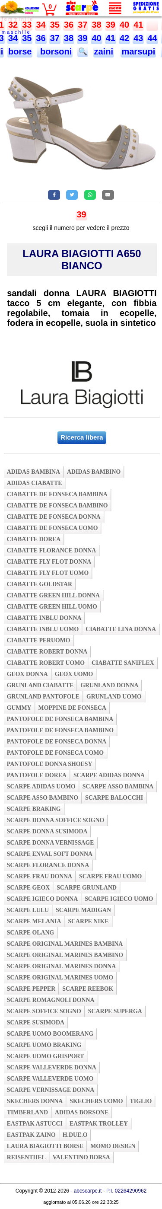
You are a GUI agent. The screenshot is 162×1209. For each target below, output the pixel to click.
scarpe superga (115, 1011)
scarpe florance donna (48, 865)
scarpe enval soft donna (49, 854)
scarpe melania (34, 921)
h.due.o (75, 1135)
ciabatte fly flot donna (49, 561)
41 (138, 24)
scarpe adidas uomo (41, 786)
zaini (103, 51)
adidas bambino (94, 472)
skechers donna (35, 1101)
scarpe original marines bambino (65, 955)
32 (13, 24)
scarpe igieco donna (42, 899)
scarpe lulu (28, 910)
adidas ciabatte (34, 483)
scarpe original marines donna (61, 966)
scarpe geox (28, 887)
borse (20, 51)
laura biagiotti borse (45, 1146)
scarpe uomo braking (44, 1045)
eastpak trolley (99, 1123)
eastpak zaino (31, 1135)
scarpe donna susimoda (47, 831)
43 (138, 38)
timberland (27, 1112)
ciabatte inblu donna (44, 618)
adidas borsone (81, 1112)
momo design (112, 1146)
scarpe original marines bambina (65, 944)
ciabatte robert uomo (46, 663)
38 (96, 24)
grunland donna (109, 685)
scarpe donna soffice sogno (56, 820)
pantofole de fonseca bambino (60, 730)
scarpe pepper (31, 989)
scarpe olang (30, 932)
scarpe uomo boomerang (50, 1033)
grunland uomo (114, 696)
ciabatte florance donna (51, 550)
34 (40, 24)
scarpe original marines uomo (60, 977)
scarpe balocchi (114, 797)
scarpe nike (88, 921)
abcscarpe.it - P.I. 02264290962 (110, 1191)
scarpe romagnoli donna (51, 1000)
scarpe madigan (83, 910)
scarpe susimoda (35, 1022)
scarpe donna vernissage (50, 842)
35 (55, 24)
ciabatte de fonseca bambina (57, 494)
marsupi (138, 51)
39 (110, 24)
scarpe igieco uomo (119, 899)
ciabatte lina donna (121, 629)
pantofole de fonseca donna (56, 741)
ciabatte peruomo (38, 640)
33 (27, 24)
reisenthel (26, 1157)
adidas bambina (33, 472)
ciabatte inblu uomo (43, 629)
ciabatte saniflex (123, 663)
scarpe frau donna (39, 876)
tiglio (141, 1101)
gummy (19, 708)
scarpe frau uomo (110, 876)
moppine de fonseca (72, 708)
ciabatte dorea (34, 539)
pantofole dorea (37, 775)
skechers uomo (96, 1101)
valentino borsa (81, 1157)
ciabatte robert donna (47, 651)
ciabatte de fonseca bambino (57, 505)
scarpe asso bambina (118, 786)
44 (152, 38)
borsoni (55, 51)
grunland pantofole (43, 696)
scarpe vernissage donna (51, 1090)
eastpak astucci (35, 1123)
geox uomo (74, 674)
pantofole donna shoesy (49, 764)
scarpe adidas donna (109, 775)
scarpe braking (34, 809)
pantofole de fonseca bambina (60, 719)
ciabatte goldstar (39, 584)
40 (124, 24)
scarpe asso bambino (42, 797)
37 (82, 24)
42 (124, 38)
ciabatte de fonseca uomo (52, 528)
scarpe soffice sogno (44, 1011)
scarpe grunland (87, 887)
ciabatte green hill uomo (52, 606)
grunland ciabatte (40, 685)
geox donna (27, 674)
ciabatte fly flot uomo (48, 573)
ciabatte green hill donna (53, 595)
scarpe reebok (87, 989)
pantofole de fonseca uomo (55, 753)
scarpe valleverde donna (51, 1067)
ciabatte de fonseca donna (54, 517)
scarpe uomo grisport (45, 1056)
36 (68, 24)
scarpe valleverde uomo (50, 1078)
